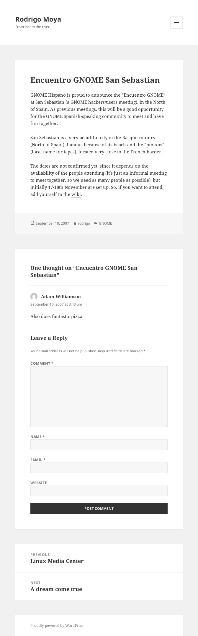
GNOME (105, 223)
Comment (41, 363)
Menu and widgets (177, 28)
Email (37, 459)
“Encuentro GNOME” (144, 95)
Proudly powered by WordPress (56, 625)
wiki (76, 194)
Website (38, 482)
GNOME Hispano (48, 95)
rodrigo (84, 223)
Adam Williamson (61, 296)
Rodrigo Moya (38, 18)
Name (37, 436)
